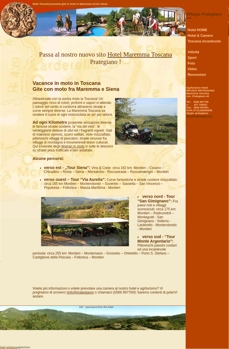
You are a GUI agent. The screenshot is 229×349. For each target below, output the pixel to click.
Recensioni (197, 75)
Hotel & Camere (200, 36)
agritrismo (12, 347)
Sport (192, 58)
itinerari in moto (72, 146)
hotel (3, 347)
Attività (193, 52)
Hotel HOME (197, 30)
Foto (191, 63)
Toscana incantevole (204, 41)
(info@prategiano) (80, 292)
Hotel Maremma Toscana (139, 54)
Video (192, 69)
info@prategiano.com (199, 116)
